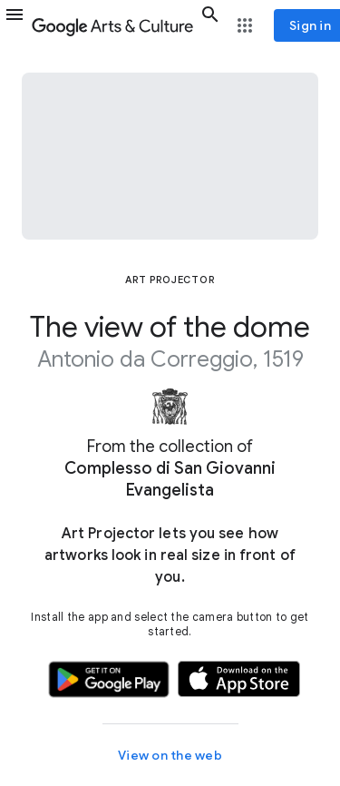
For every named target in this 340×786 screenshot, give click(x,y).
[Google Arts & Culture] (112, 25)
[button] (14, 25)
